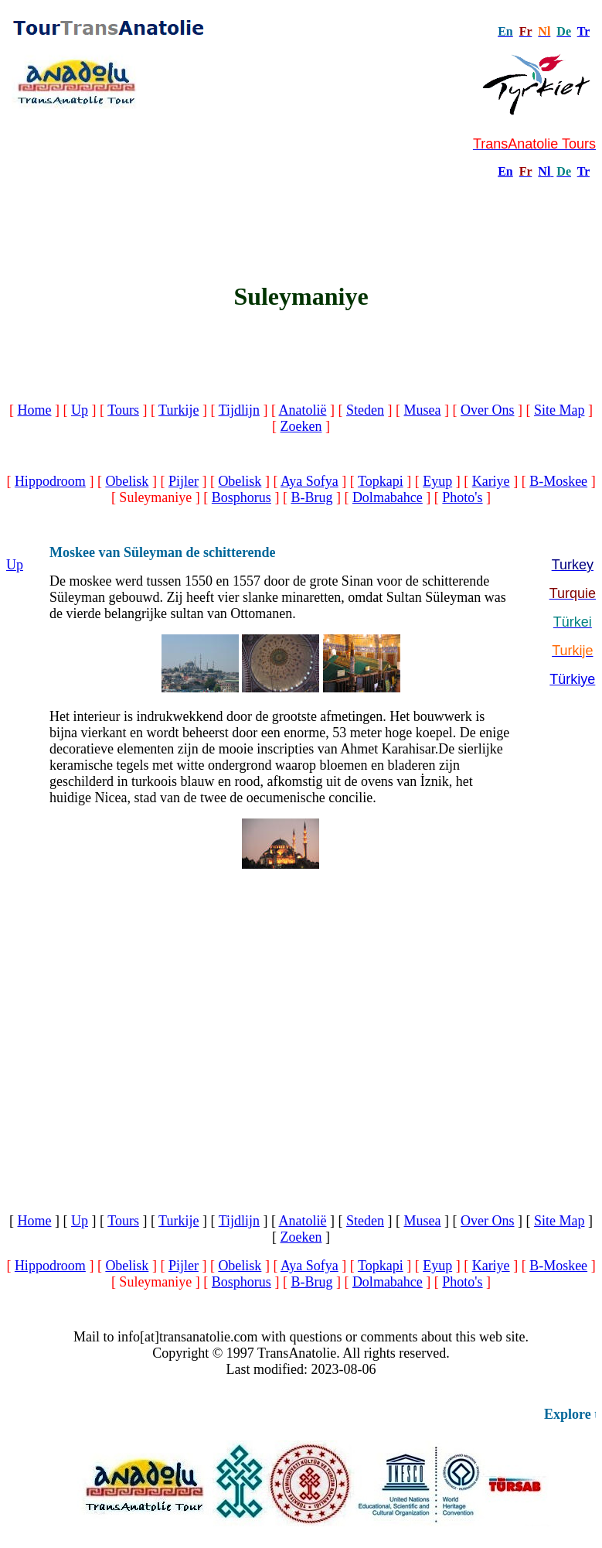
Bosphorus (241, 497)
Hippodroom (50, 481)
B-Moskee (558, 481)
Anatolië (303, 410)
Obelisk (126, 481)
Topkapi (380, 481)
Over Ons (488, 410)
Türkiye (572, 679)
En (505, 171)
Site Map (559, 410)
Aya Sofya (309, 481)
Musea (422, 410)
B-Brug (311, 497)
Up (79, 410)
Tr (583, 31)
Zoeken (301, 426)
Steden (365, 410)
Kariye (491, 481)
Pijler (183, 481)
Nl (544, 171)
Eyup (437, 481)
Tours (123, 410)
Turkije (178, 410)
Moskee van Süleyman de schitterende (162, 552)
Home (35, 410)
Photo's (462, 497)
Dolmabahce (387, 497)
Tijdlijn (239, 410)
